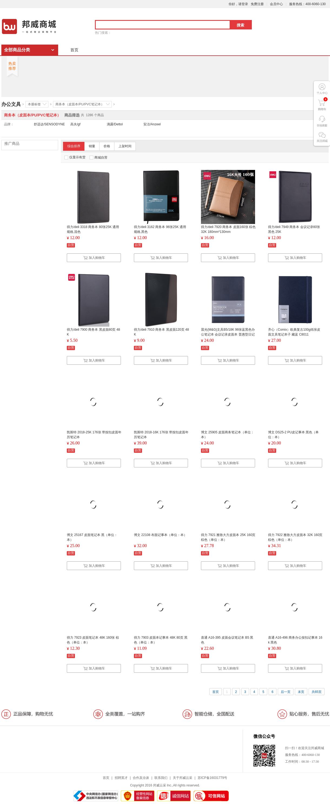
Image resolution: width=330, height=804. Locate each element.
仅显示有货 (74, 157)
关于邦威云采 (182, 778)
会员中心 (276, 4)
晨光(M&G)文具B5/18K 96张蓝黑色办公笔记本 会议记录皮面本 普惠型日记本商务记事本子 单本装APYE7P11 (228, 334)
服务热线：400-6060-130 (307, 4)
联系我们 (160, 778)
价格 (107, 146)
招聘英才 (121, 778)
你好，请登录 (238, 4)
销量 (92, 146)
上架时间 (124, 146)
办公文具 (11, 104)
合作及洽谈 (141, 778)
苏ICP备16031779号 (212, 778)
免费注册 (257, 4)
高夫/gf (75, 124)
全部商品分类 (17, 50)
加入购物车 (94, 257)
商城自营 (98, 157)
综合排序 (73, 146)
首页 (74, 50)
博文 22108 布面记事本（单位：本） (160, 535)
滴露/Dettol (115, 124)
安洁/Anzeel (152, 124)
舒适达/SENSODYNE (49, 124)
